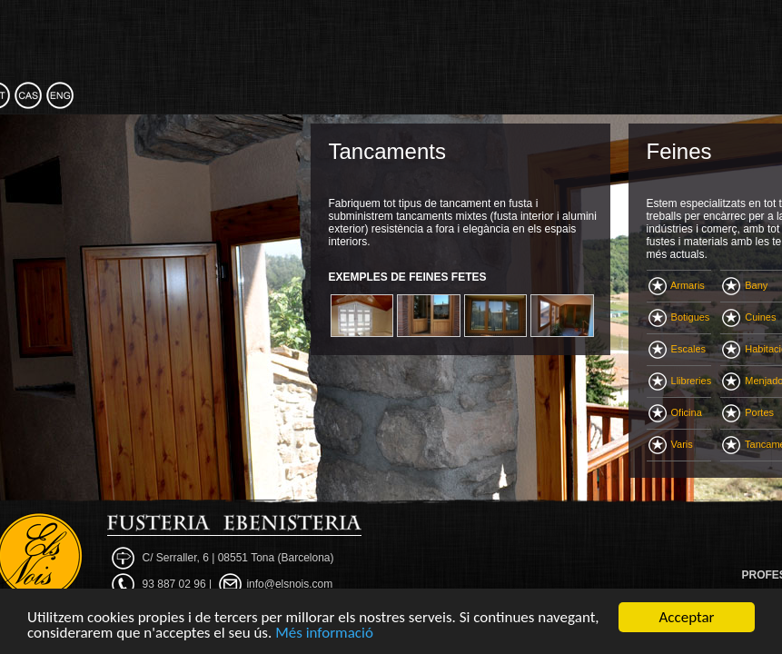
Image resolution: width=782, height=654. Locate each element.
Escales (677, 348)
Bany (744, 285)
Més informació (324, 633)
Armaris (676, 285)
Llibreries (680, 380)
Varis (670, 444)
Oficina (675, 412)
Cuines (749, 317)
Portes (748, 412)
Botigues (679, 317)
